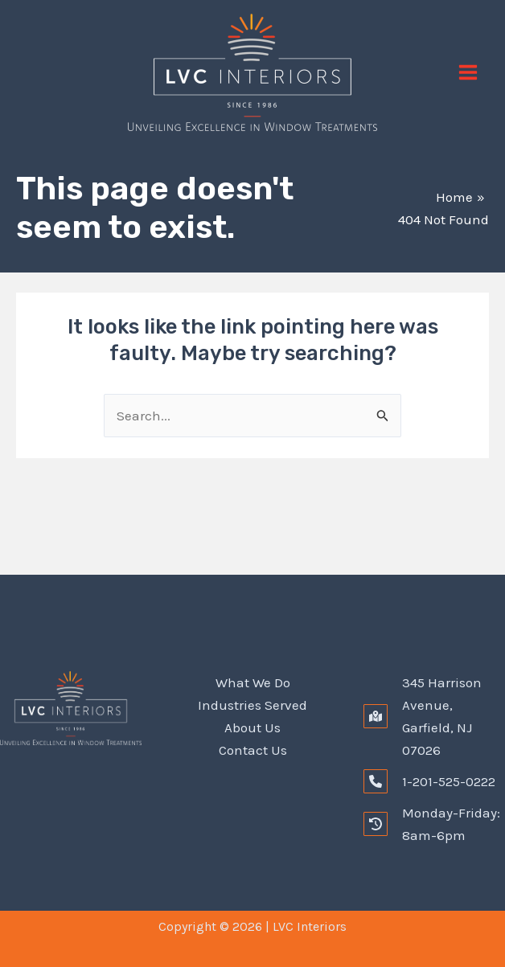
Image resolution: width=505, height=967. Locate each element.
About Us (252, 727)
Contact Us (253, 750)
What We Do (253, 682)
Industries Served (252, 705)
